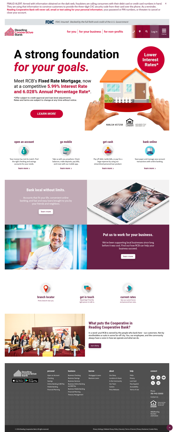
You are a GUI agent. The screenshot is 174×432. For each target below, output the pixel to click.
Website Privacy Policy (111, 429)
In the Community (115, 381)
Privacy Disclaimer (142, 429)
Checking (50, 378)
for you (71, 31)
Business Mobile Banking (76, 389)
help (131, 371)
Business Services (74, 381)
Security (121, 429)
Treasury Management (75, 395)
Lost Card (133, 381)
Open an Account (53, 375)
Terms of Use (134, 390)
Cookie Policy (153, 429)
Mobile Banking (52, 387)
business (71, 371)
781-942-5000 (156, 393)
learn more (23, 168)
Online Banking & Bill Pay (56, 384)
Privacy (132, 378)
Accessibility (134, 387)
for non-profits (113, 31)
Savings (50, 381)
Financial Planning (53, 390)
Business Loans (94, 378)
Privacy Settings (98, 429)
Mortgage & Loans (95, 375)
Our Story (112, 375)
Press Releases (114, 390)
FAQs (131, 375)
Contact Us (154, 397)
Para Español (134, 384)
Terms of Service (130, 429)
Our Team (112, 384)
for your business (90, 31)
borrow (91, 371)
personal (51, 371)
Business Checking (74, 375)
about (111, 371)
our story (95, 345)
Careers (111, 387)
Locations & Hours (115, 378)
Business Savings (74, 378)
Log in (154, 31)
